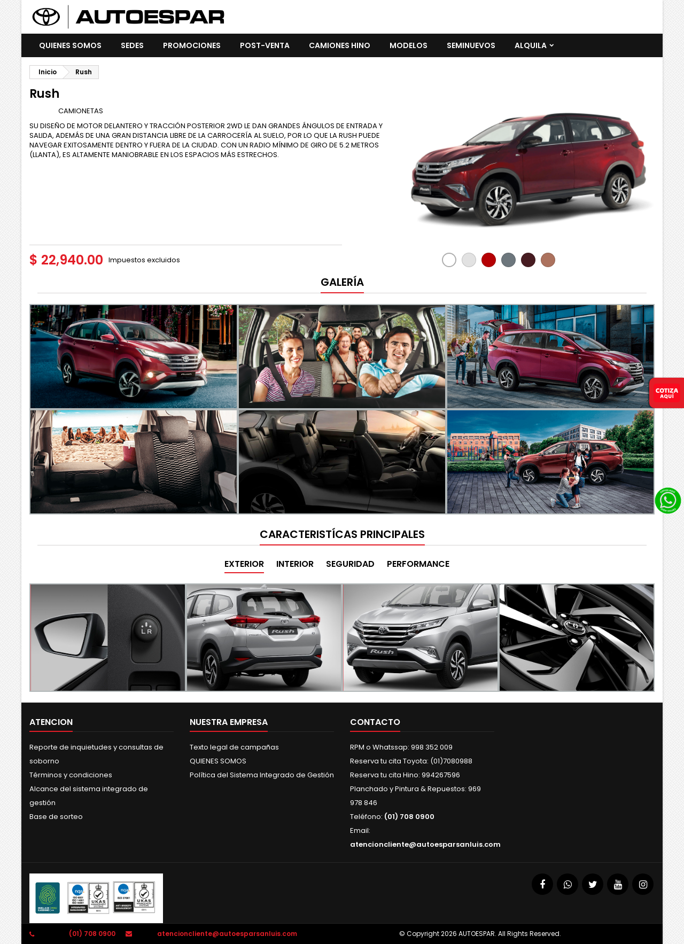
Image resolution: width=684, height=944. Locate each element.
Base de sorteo (56, 817)
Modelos (409, 45)
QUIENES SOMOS (70, 45)
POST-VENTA (265, 45)
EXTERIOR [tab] (244, 564)
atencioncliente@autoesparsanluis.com (425, 844)
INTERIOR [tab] (295, 564)
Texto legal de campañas (234, 747)
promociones (192, 45)
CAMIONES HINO (339, 45)
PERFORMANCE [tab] (418, 564)
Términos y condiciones (70, 775)
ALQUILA (531, 45)
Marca (43, 110)
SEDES (132, 45)
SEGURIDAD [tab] (350, 564)
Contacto (375, 722)
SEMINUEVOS (471, 45)
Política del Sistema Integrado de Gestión (262, 775)
